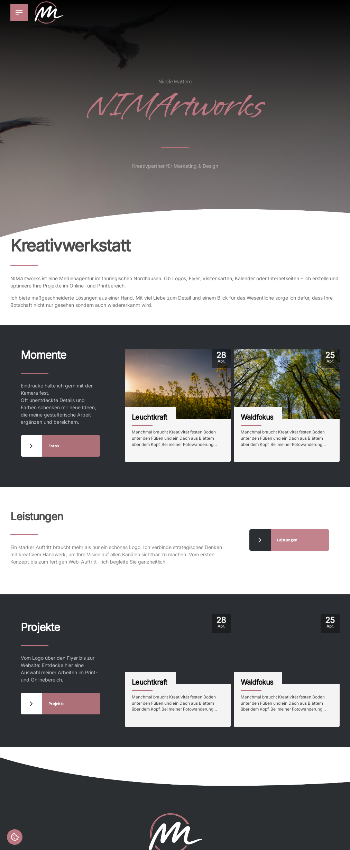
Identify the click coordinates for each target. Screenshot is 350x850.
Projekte (51, 625)
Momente (56, 352)
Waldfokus (257, 417)
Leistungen (51, 514)
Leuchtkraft (149, 417)
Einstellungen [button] (15, 836)
